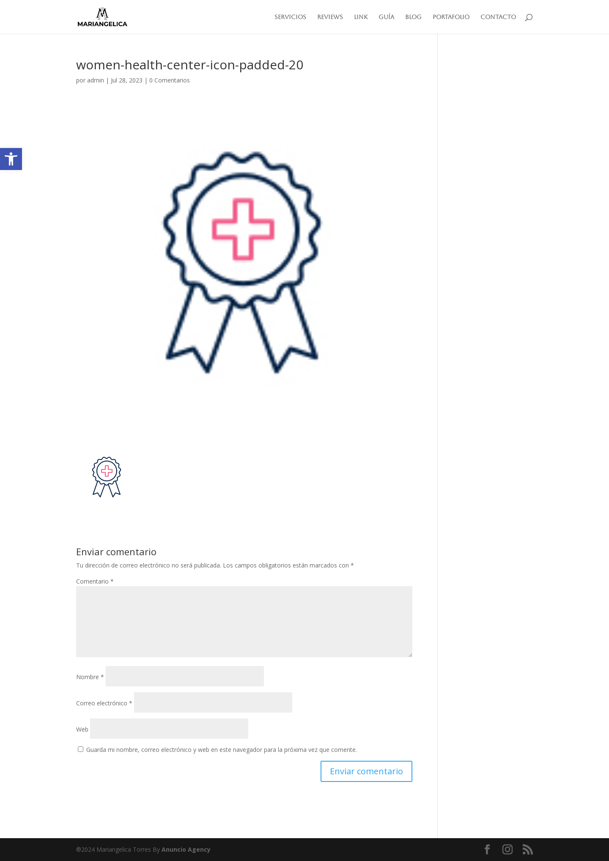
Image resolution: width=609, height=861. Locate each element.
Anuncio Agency (186, 849)
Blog (413, 17)
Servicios (290, 17)
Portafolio (451, 17)
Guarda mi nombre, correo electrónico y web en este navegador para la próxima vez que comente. (221, 750)
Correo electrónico (104, 703)
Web (82, 729)
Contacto (498, 17)
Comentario (95, 581)
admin (95, 80)
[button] (11, 159)
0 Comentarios (169, 80)
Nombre (90, 677)
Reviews (330, 17)
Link (361, 17)
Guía (386, 17)
